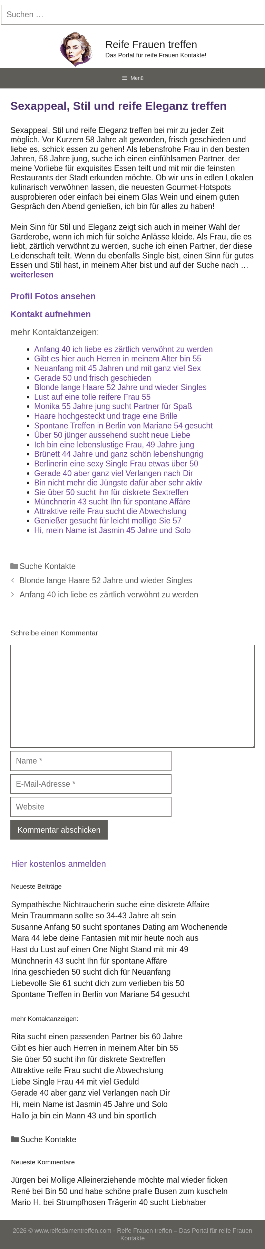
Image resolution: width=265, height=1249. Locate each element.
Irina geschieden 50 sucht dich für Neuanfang (91, 971)
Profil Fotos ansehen (53, 296)
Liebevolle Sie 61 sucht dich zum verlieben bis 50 (97, 983)
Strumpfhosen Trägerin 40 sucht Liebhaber (131, 1202)
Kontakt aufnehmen (50, 314)
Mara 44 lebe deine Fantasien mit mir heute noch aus (104, 938)
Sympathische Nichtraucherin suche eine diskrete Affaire (110, 904)
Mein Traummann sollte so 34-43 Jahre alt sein (93, 915)
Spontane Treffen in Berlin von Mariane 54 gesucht (100, 994)
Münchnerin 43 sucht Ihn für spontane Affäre (89, 960)
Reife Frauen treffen (151, 44)
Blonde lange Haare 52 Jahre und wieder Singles (106, 580)
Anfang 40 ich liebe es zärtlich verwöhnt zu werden (109, 594)
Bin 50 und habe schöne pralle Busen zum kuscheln (136, 1191)
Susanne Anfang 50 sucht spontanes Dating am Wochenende (119, 926)
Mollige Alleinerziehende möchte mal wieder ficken (139, 1179)
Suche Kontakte (48, 566)
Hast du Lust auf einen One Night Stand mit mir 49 (99, 949)
